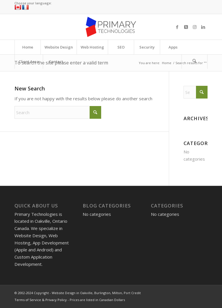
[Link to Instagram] (194, 27)
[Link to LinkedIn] (203, 27)
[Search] (195, 61)
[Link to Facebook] (177, 27)
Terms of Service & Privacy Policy (40, 300)
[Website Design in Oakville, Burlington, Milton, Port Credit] (110, 27)
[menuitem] (27, 47)
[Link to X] (186, 27)
